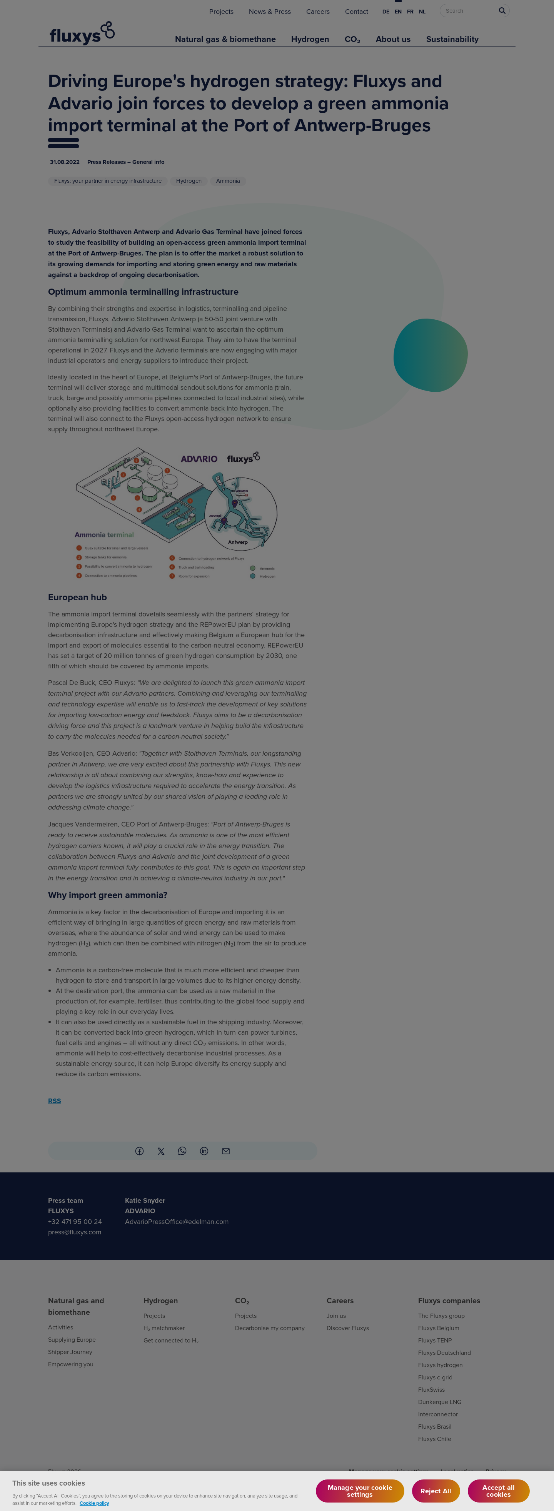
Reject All (436, 1496)
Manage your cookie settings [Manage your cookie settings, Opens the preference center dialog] (360, 1496)
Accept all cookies (498, 1496)
